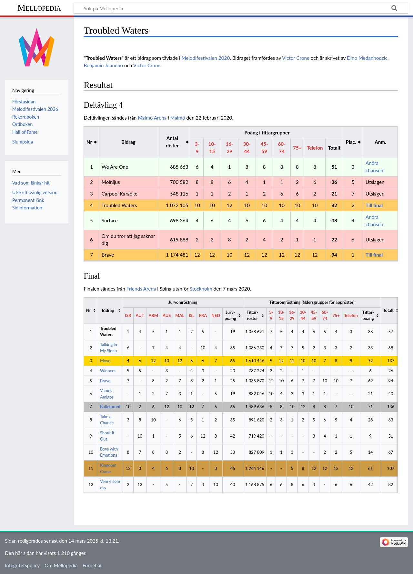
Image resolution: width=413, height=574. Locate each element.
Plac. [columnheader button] (351, 142)
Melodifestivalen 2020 (206, 58)
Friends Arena (141, 289)
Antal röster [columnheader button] (172, 141)
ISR (128, 315)
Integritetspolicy (22, 565)
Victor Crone (295, 58)
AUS (167, 315)
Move (105, 360)
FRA (203, 315)
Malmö (177, 118)
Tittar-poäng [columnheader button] (368, 315)
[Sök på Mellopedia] (241, 8)
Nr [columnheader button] (89, 142)
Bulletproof (110, 406)
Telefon (315, 148)
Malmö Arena (152, 118)
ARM (153, 315)
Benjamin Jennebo (103, 65)
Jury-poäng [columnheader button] (230, 315)
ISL (192, 315)
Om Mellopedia (61, 565)
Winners (108, 370)
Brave (105, 380)
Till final (374, 205)
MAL (179, 315)
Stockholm (201, 289)
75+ (297, 148)
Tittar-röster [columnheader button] (252, 315)
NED (215, 315)
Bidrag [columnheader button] (108, 310)
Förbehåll (93, 565)
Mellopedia (39, 8)
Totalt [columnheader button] (388, 310)
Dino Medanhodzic (367, 58)
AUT (140, 315)
